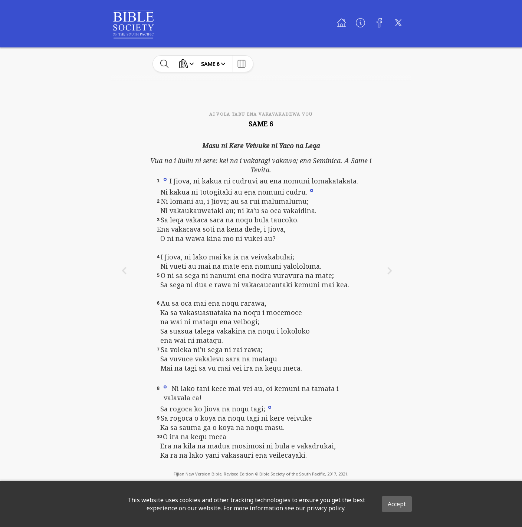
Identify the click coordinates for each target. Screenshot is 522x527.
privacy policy (325, 508)
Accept (397, 504)
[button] (165, 179)
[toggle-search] (164, 64)
